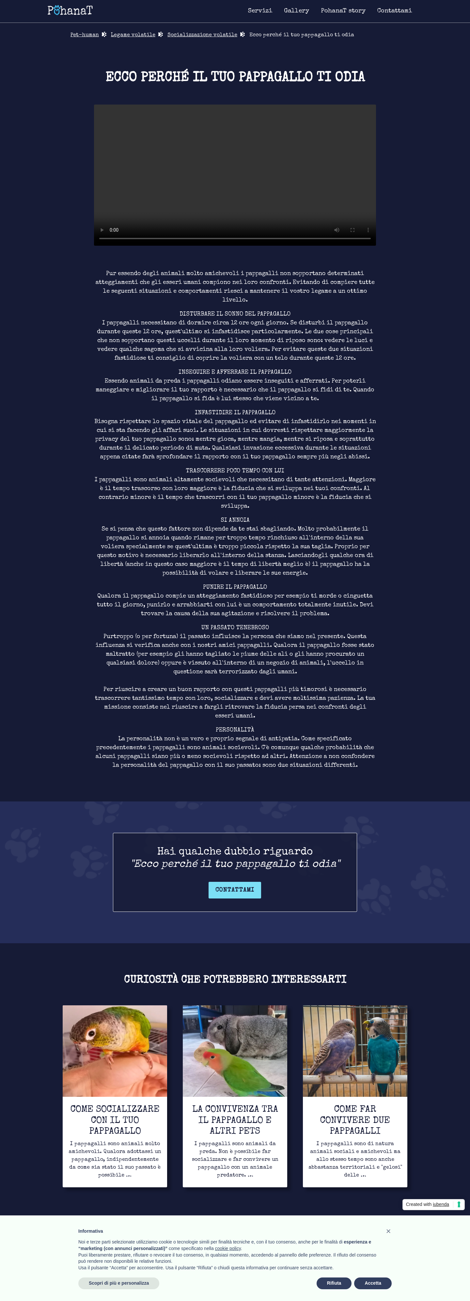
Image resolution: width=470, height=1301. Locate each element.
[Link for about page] (343, 11)
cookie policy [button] (228, 1248)
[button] (388, 1231)
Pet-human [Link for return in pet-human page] (84, 35)
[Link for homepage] (70, 9)
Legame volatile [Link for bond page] (133, 35)
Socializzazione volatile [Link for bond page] (202, 35)
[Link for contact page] (394, 11)
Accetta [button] (373, 1283)
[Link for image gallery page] (296, 11)
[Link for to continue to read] (115, 1096)
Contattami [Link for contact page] (234, 890)
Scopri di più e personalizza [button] (119, 1283)
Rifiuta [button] (334, 1283)
